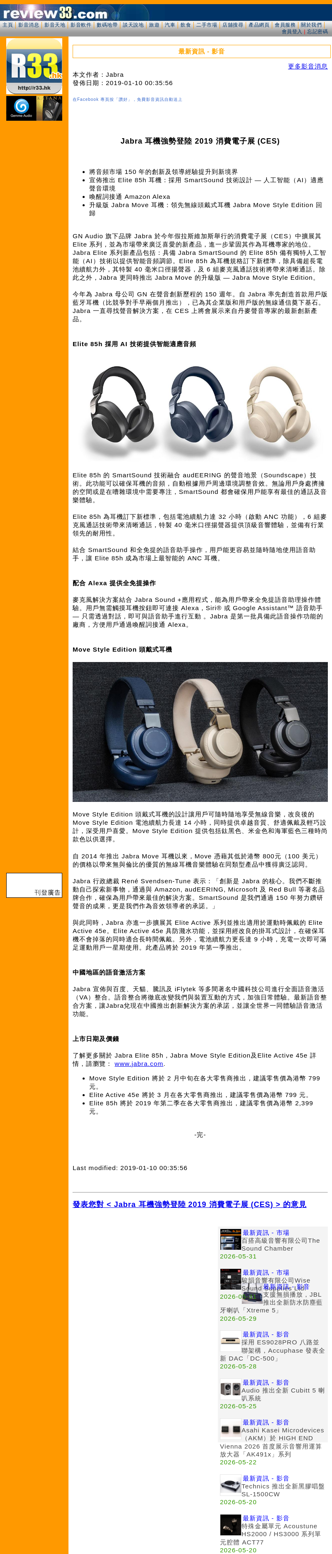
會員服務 (285, 25)
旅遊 (154, 25)
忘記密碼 (317, 31)
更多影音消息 (308, 66)
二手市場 (206, 25)
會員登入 (292, 31)
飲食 (186, 25)
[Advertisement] (82, 1308)
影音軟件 (81, 25)
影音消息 (28, 25)
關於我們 (311, 25)
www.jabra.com (139, 1063)
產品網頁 (259, 25)
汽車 (170, 25)
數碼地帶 (107, 25)
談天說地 (133, 25)
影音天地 (54, 25)
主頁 (7, 25)
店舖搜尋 (232, 25)
